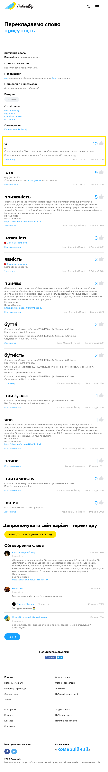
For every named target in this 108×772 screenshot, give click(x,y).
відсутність (9, 113)
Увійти (12, 636)
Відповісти (17, 556)
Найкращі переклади (15, 688)
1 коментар (9, 159)
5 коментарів (11, 184)
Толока (7, 699)
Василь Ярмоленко (75, 466)
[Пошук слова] (88, 6)
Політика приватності (66, 720)
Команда (8, 720)
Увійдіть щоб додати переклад (30, 534)
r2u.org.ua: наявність (15, 242)
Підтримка (9, 726)
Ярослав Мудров (25, 604)
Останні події (11, 694)
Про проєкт (10, 709)
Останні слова (62, 677)
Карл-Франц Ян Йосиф (15, 129)
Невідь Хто (17, 588)
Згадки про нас (63, 709)
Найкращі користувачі (66, 694)
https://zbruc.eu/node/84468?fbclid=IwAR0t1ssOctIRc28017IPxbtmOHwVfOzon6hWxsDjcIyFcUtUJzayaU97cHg (24, 221)
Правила (8, 715)
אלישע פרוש (79, 159)
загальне (11, 99)
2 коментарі (10, 225)
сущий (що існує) (13, 116)
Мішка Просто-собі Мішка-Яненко (29, 617)
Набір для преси (63, 715)
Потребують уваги (13, 682)
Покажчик (9, 677)
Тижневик (60, 688)
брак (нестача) (11, 110)
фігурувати (9, 119)
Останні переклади (65, 682)
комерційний (72, 749)
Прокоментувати (12, 247)
